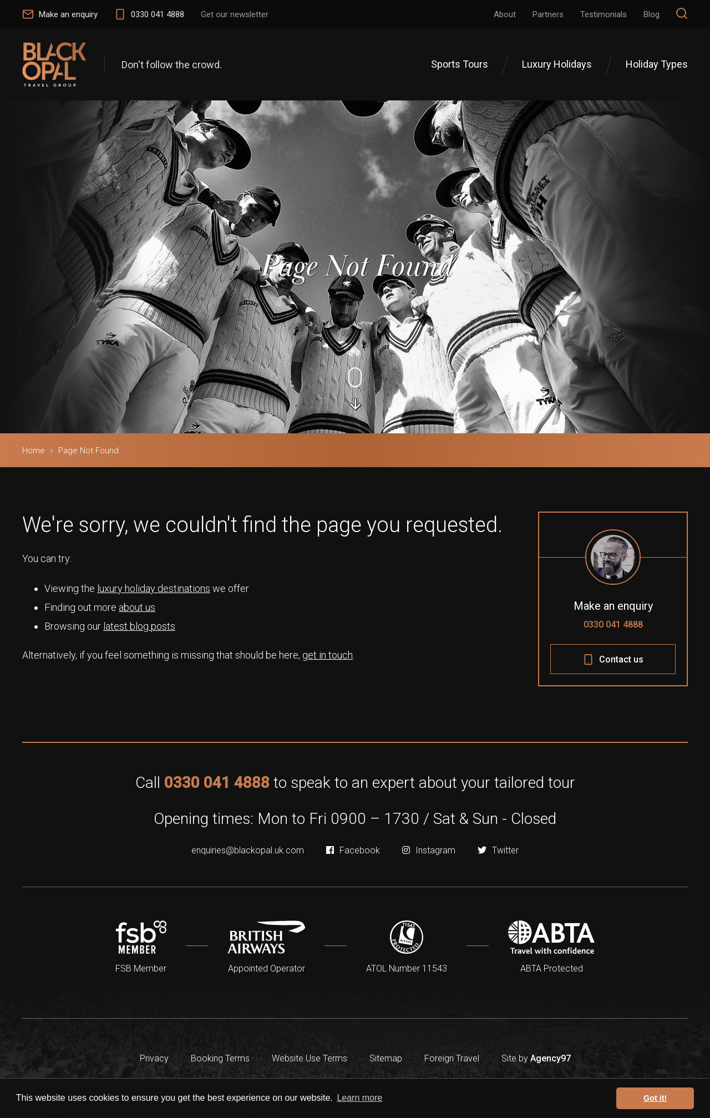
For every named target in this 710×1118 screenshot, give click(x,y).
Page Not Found (88, 451)
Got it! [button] (655, 1098)
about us (137, 607)
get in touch (327, 655)
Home (33, 451)
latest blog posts (139, 626)
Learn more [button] (359, 1097)
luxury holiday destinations (153, 588)
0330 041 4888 (613, 624)
